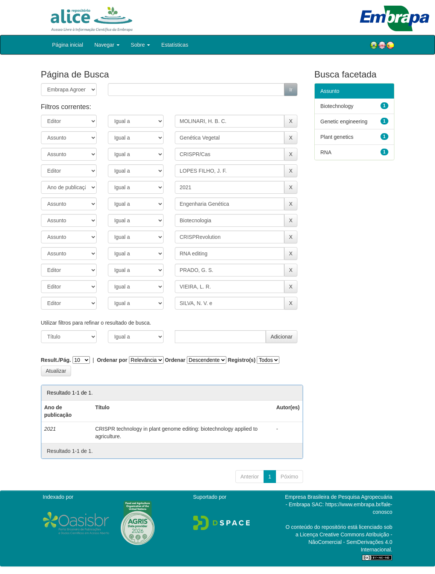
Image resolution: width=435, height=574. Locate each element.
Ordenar (175, 360)
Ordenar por (112, 360)
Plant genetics (336, 137)
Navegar (107, 45)
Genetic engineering (343, 121)
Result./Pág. (56, 360)
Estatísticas (174, 45)
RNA (326, 152)
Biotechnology (336, 106)
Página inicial (67, 45)
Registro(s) (242, 360)
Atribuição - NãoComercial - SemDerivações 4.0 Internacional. (350, 542)
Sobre (140, 45)
